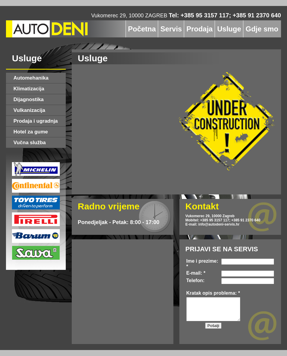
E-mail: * (195, 273)
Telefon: (195, 280)
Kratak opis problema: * (213, 293)
